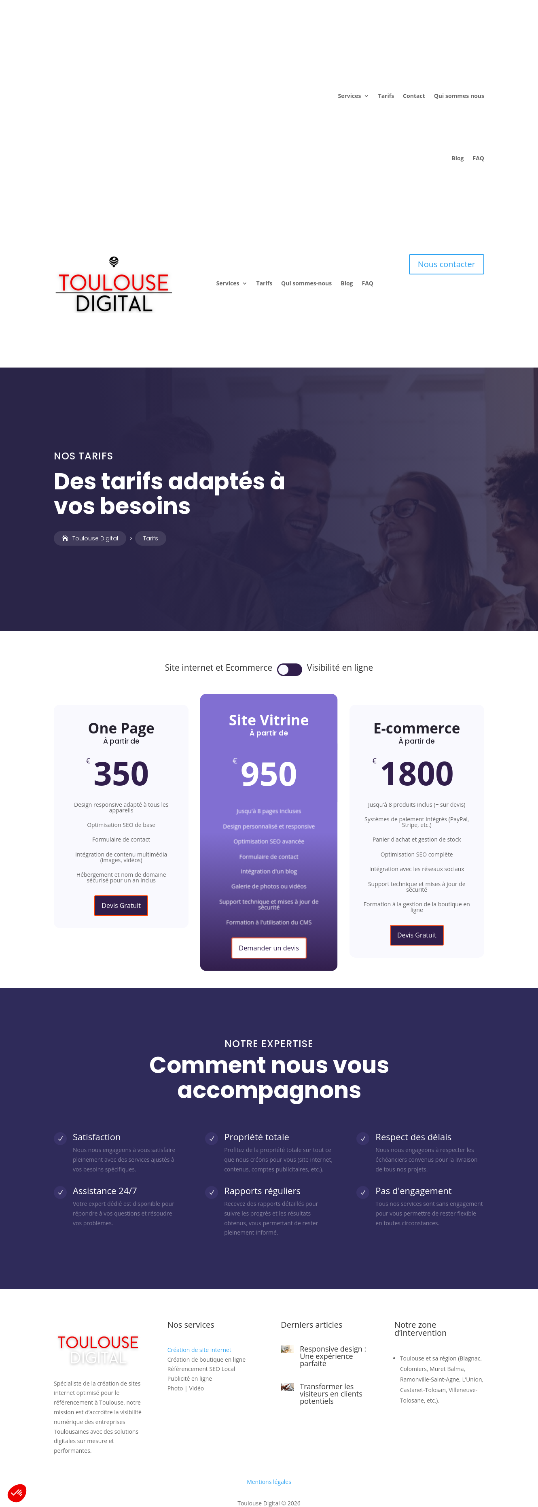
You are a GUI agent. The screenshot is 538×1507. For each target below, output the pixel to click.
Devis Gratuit (121, 850)
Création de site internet (199, 1295)
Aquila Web (274, 1470)
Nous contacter (446, 231)
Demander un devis (269, 892)
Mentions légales (269, 1427)
